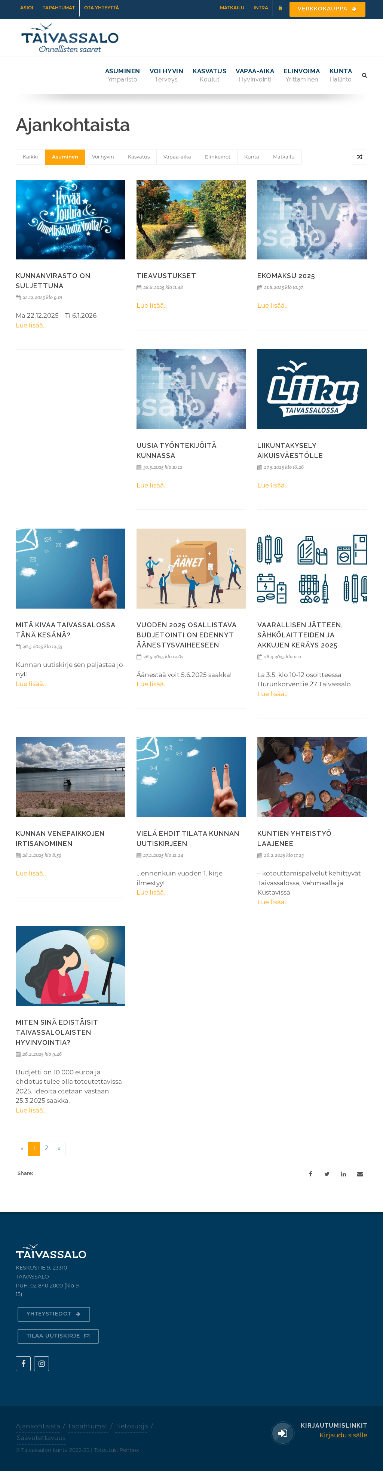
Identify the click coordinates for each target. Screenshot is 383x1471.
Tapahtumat (59, 8)
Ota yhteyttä (101, 8)
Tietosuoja (131, 1427)
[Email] (359, 1174)
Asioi (26, 8)
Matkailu (232, 8)
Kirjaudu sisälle (343, 1435)
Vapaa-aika (177, 157)
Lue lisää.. (31, 326)
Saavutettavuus (41, 1438)
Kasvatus (139, 157)
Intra (261, 8)
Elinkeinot (217, 157)
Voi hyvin (103, 157)
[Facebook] (310, 1174)
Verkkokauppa (327, 9)
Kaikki (30, 157)
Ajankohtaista (38, 1427)
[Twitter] (326, 1174)
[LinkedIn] (343, 1174)
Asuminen (65, 157)
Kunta (251, 157)
